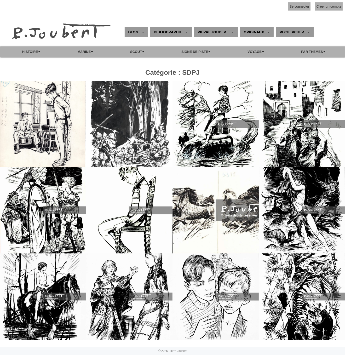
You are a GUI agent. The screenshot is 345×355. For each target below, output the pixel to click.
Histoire (30, 52)
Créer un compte (328, 6)
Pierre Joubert (177, 351)
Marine (84, 52)
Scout (136, 52)
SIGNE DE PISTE (194, 52)
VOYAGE (254, 52)
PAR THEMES (312, 52)
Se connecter (299, 6)
